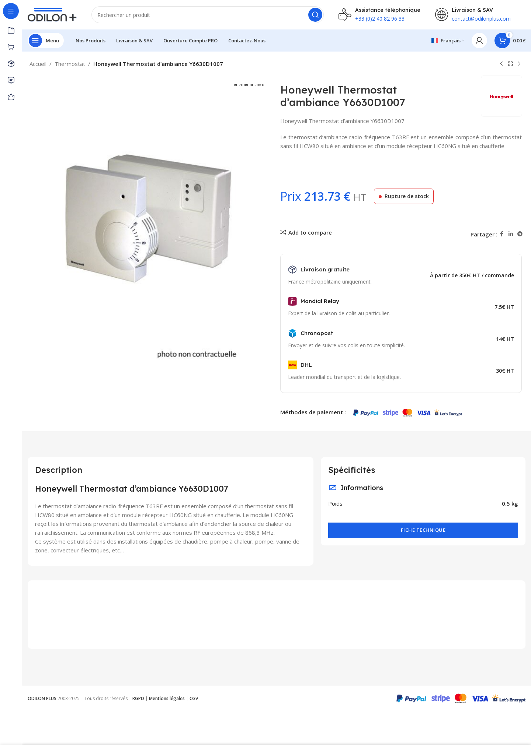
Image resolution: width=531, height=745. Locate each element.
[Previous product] (501, 64)
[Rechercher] (207, 14)
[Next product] (519, 64)
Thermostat (70, 63)
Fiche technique (423, 530)
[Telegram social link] (520, 234)
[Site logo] (52, 14)
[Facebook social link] (501, 234)
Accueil (38, 63)
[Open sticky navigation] (45, 40)
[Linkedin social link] (510, 234)
